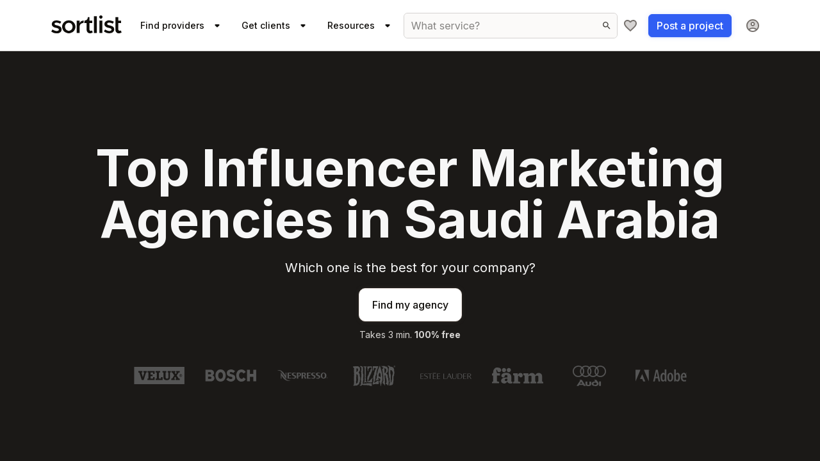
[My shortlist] (630, 25)
